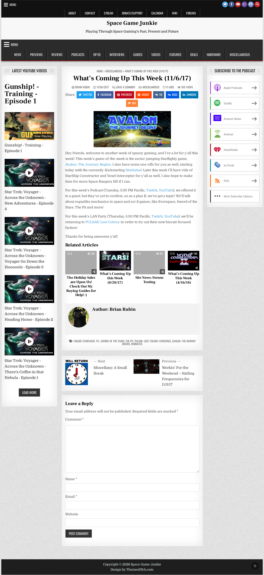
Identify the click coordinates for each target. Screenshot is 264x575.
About (72, 13)
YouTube (166, 191)
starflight (88, 341)
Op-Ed (97, 54)
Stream (108, 13)
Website (71, 515)
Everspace (165, 341)
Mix (141, 103)
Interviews (117, 54)
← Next (99, 362)
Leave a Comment (125, 87)
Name (71, 479)
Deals (194, 54)
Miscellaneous (240, 54)
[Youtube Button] (238, 4)
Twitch (151, 191)
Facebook (114, 94)
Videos (155, 54)
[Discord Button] (251, 4)
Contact (90, 13)
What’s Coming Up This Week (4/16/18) (183, 278)
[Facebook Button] (231, 4)
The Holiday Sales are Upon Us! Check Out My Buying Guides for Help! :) (81, 287)
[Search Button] (257, 4)
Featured (175, 54)
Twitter (94, 94)
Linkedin (125, 103)
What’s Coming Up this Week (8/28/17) (115, 278)
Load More (29, 392)
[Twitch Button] (244, 4)
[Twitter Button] (225, 4)
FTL (98, 341)
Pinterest (134, 94)
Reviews (57, 54)
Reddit (153, 94)
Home (100, 71)
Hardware (214, 54)
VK (168, 94)
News (17, 54)
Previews (36, 54)
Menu (13, 4)
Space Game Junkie (132, 23)
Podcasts (77, 54)
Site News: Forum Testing (149, 280)
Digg (182, 94)
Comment (74, 420)
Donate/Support (132, 13)
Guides (137, 54)
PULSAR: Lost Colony (102, 222)
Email (71, 497)
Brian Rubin (82, 87)
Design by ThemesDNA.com (132, 570)
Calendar (157, 13)
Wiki (174, 13)
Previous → (171, 362)
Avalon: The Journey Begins (88, 165)
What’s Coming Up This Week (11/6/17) (132, 78)
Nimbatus (133, 171)
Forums (191, 13)
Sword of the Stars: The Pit (117, 341)
